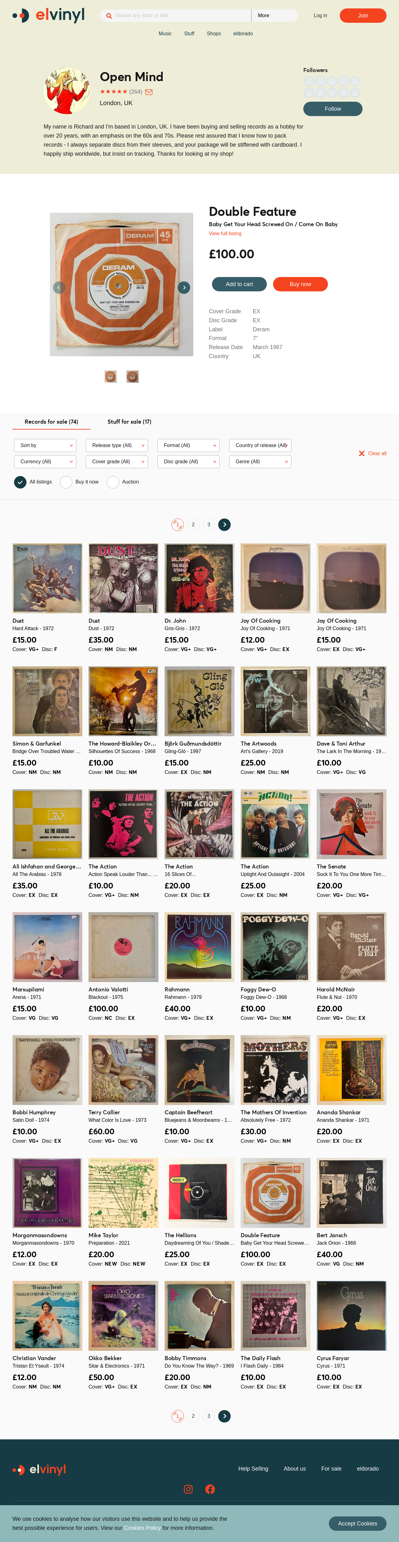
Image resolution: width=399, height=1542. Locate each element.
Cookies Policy (300, 1520)
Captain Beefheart (188, 1113)
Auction (130, 481)
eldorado (243, 33)
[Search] (109, 16)
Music (165, 33)
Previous (59, 287)
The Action (103, 867)
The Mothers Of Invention (273, 1113)
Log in (320, 15)
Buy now (300, 284)
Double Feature (252, 212)
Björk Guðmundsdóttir (193, 744)
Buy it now (87, 481)
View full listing (225, 233)
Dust (18, 621)
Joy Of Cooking (261, 621)
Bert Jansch (332, 1235)
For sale (331, 1469)
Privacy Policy (212, 1520)
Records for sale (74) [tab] (51, 422)
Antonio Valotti (108, 990)
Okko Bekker (105, 1358)
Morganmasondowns (39, 1235)
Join (363, 15)
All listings (41, 481)
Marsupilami (28, 990)
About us (295, 1469)
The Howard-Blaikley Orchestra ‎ (130, 744)
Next (184, 287)
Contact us (335, 1520)
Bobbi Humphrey (34, 1113)
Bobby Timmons (185, 1358)
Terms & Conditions (256, 1520)
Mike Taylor (103, 1235)
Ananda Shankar (339, 1113)
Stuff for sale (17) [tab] (129, 422)
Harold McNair (336, 990)
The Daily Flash (261, 1358)
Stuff (189, 33)
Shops (214, 33)
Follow (333, 109)
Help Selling (253, 1469)
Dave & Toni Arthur (341, 744)
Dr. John (175, 621)
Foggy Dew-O (258, 990)
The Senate (331, 867)
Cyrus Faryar (333, 1358)
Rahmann (177, 990)
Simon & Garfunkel (36, 744)
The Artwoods (258, 744)
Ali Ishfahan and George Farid (51, 867)
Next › (224, 524)
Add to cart (239, 284)
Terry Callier (104, 1113)
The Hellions (180, 1235)
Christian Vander (34, 1358)
